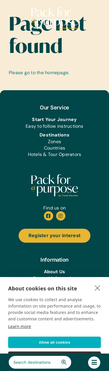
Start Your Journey (54, 119)
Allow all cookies (54, 342)
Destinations (54, 135)
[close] (97, 287)
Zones (54, 142)
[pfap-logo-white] (54, 176)
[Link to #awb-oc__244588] (94, 362)
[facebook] (48, 216)
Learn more (19, 326)
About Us (54, 272)
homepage (56, 73)
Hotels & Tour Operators (54, 154)
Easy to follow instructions (54, 126)
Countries (54, 148)
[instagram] (60, 216)
